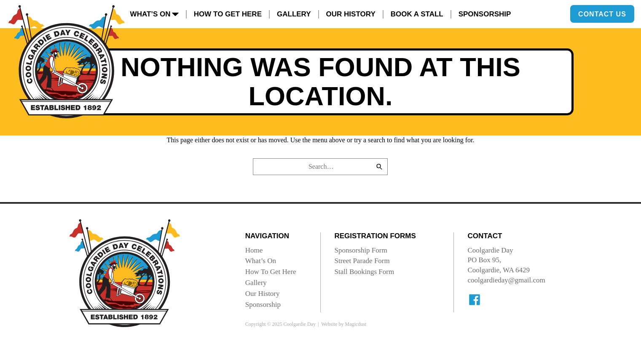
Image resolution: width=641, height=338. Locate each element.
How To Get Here (228, 14)
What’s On (154, 14)
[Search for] (320, 166)
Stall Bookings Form (364, 272)
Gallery (294, 14)
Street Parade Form (361, 261)
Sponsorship (485, 14)
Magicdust (355, 324)
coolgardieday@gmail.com (506, 280)
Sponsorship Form (360, 250)
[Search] (379, 166)
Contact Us (602, 13)
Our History (350, 14)
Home (254, 250)
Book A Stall (417, 14)
